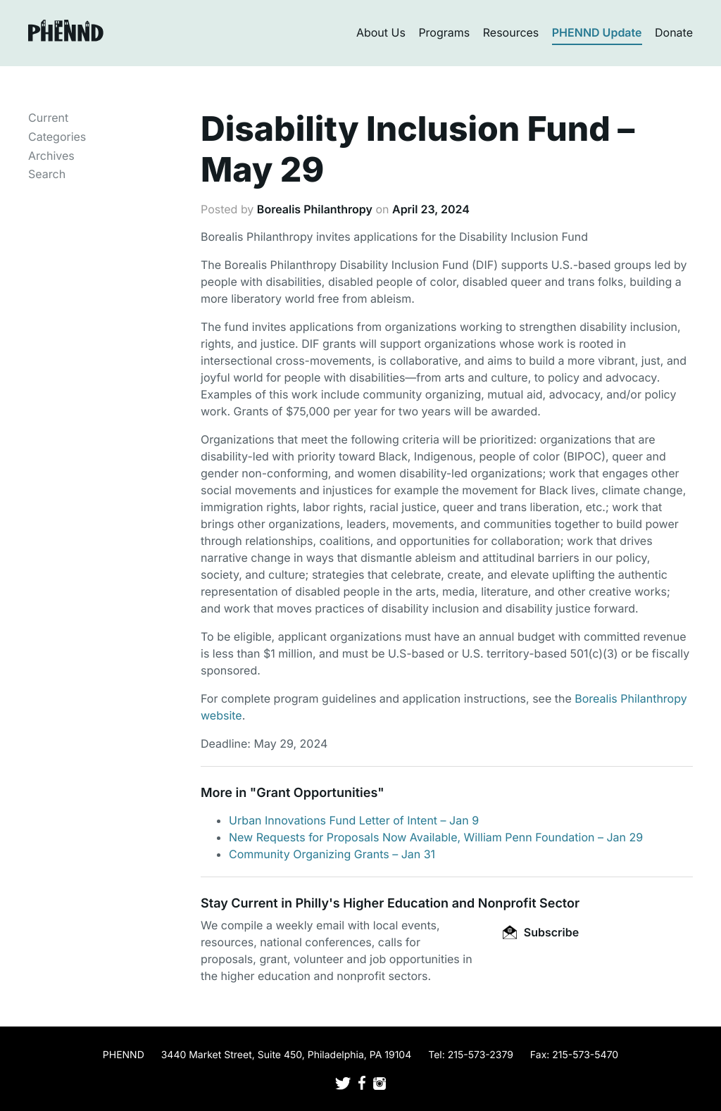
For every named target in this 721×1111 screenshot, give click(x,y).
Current (48, 118)
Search (46, 174)
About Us (381, 32)
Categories (57, 137)
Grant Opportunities (316, 793)
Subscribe (541, 932)
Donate (674, 32)
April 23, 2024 (431, 209)
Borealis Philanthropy (314, 209)
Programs (444, 32)
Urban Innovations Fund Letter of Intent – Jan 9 (354, 820)
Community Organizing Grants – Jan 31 (332, 854)
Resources (511, 32)
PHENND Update (597, 32)
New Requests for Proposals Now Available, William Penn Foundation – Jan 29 (436, 837)
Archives (51, 156)
